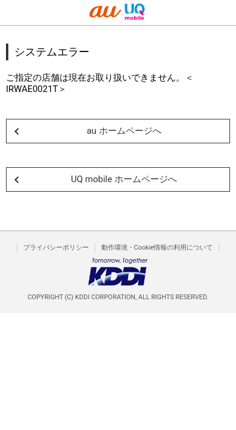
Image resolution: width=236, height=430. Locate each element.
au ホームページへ (123, 130)
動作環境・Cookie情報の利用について (157, 247)
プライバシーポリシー (56, 247)
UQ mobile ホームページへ (124, 179)
